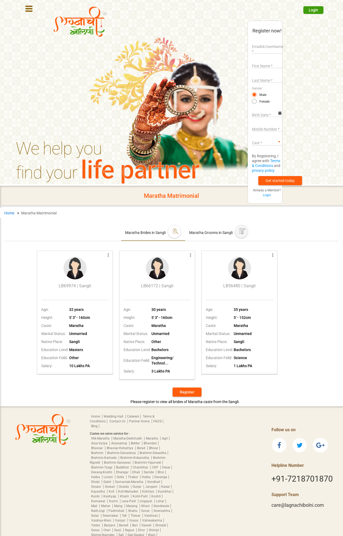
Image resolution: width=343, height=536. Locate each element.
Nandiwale (161, 506)
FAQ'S (157, 421)
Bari (135, 525)
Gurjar (137, 487)
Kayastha (98, 491)
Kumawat (98, 501)
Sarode (149, 472)
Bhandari (150, 443)
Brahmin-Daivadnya (122, 453)
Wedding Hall (114, 416)
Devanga (160, 477)
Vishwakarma (152, 520)
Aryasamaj (119, 443)
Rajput (130, 530)
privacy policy (263, 170)
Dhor (142, 530)
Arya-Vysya (99, 443)
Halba (96, 477)
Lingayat (146, 501)
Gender (257, 88)
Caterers (133, 416)
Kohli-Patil (140, 496)
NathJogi (98, 511)
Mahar (106, 506)
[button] (280, 180)
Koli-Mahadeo (128, 491)
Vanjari (120, 520)
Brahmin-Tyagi (102, 467)
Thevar (136, 516)
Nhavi (146, 506)
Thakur (133, 477)
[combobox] (267, 142)
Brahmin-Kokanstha (135, 458)
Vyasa (134, 520)
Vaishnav (151, 516)
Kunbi (95, 496)
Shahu (133, 511)
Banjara (110, 525)
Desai (166, 467)
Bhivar (153, 448)
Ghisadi (160, 525)
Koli (112, 491)
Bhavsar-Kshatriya (120, 448)
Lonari (109, 477)
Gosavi (96, 487)
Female (264, 101)
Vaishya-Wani (101, 520)
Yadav (96, 525)
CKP (155, 467)
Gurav (95, 530)
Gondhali (153, 482)
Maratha (152, 438)
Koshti (156, 496)
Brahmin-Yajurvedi (148, 462)
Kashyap (110, 496)
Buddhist (123, 467)
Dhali (136, 472)
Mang (118, 506)
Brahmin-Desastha (153, 453)
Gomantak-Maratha (129, 482)
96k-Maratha (100, 438)
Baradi (124, 525)
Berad (141, 448)
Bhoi (161, 472)
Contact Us (117, 421)
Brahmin (97, 453)
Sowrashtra (162, 511)
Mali (94, 506)
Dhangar (122, 472)
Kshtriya (148, 491)
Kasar (165, 487)
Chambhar (141, 467)
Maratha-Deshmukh (128, 438)
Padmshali (117, 511)
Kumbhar (165, 491)
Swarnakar (111, 516)
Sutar (95, 516)
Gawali (146, 525)
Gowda (124, 487)
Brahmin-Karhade (104, 458)
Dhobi (95, 482)
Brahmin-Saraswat (118, 462)
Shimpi (154, 530)
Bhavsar (97, 448)
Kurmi (114, 501)
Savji (118, 530)
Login (313, 10)
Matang (132, 506)
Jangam (151, 487)
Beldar (136, 443)
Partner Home (139, 421)
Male (262, 95)
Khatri (125, 496)
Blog (94, 426)
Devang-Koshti (102, 472)
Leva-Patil (129, 501)
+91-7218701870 (302, 478)
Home (9, 213)
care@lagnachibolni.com (297, 505)
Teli (125, 516)
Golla (121, 477)
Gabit (107, 482)
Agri (165, 438)
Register (187, 392)
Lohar (160, 501)
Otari (107, 530)
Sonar (146, 511)
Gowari (110, 487)
